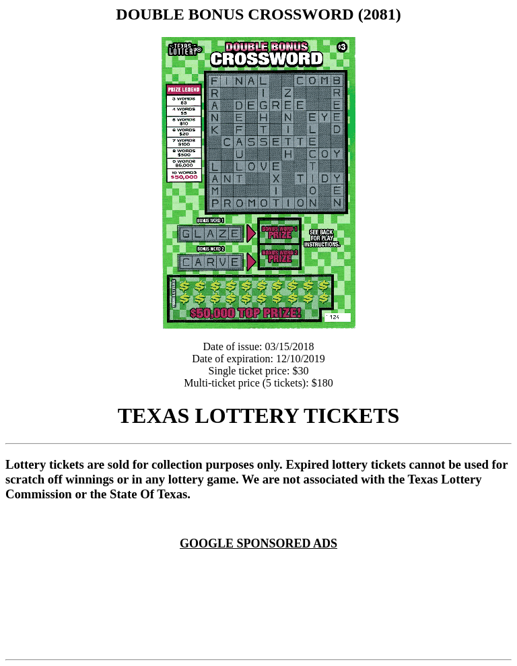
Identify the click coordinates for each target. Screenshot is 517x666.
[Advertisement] (261, 567)
